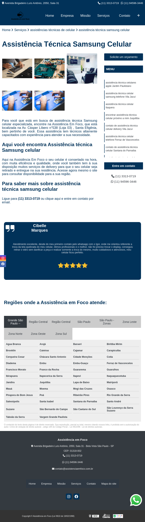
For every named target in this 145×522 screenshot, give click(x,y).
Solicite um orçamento (124, 57)
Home (49, 15)
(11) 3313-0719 (108, 3)
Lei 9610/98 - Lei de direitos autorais (86, 427)
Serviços (103, 15)
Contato (124, 15)
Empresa (67, 15)
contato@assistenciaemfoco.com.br (72, 469)
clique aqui (53, 199)
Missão (85, 15)
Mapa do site (108, 483)
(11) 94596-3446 (132, 3)
